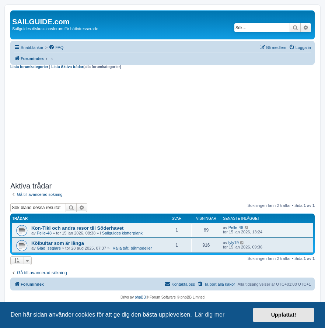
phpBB (140, 297)
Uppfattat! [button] (283, 315)
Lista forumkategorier (29, 67)
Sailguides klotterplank (122, 233)
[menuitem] (56, 47)
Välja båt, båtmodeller (132, 248)
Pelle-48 (44, 233)
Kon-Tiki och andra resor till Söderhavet (77, 228)
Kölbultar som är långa (57, 243)
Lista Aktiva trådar (67, 67)
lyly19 (233, 242)
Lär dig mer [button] (209, 314)
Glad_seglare (49, 248)
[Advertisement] (162, 124)
